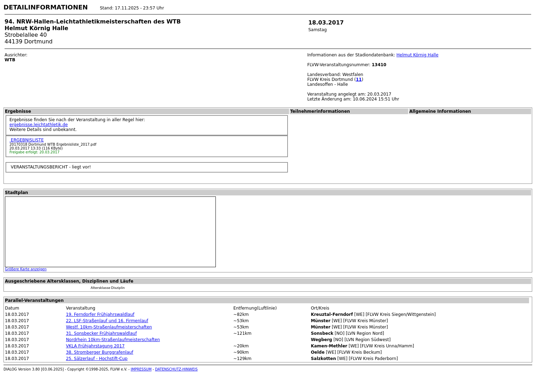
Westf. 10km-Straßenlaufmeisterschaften (109, 327)
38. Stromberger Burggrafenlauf (99, 352)
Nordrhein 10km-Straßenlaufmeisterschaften (113, 339)
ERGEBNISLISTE (26, 140)
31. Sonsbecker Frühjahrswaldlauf (101, 333)
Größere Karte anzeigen (26, 269)
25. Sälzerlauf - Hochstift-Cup (97, 358)
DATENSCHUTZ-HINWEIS (176, 369)
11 (359, 79)
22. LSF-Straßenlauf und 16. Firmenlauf (107, 320)
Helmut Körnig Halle (418, 55)
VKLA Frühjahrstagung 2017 (95, 346)
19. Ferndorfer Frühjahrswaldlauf (100, 314)
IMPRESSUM (141, 369)
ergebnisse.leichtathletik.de (38, 124)
